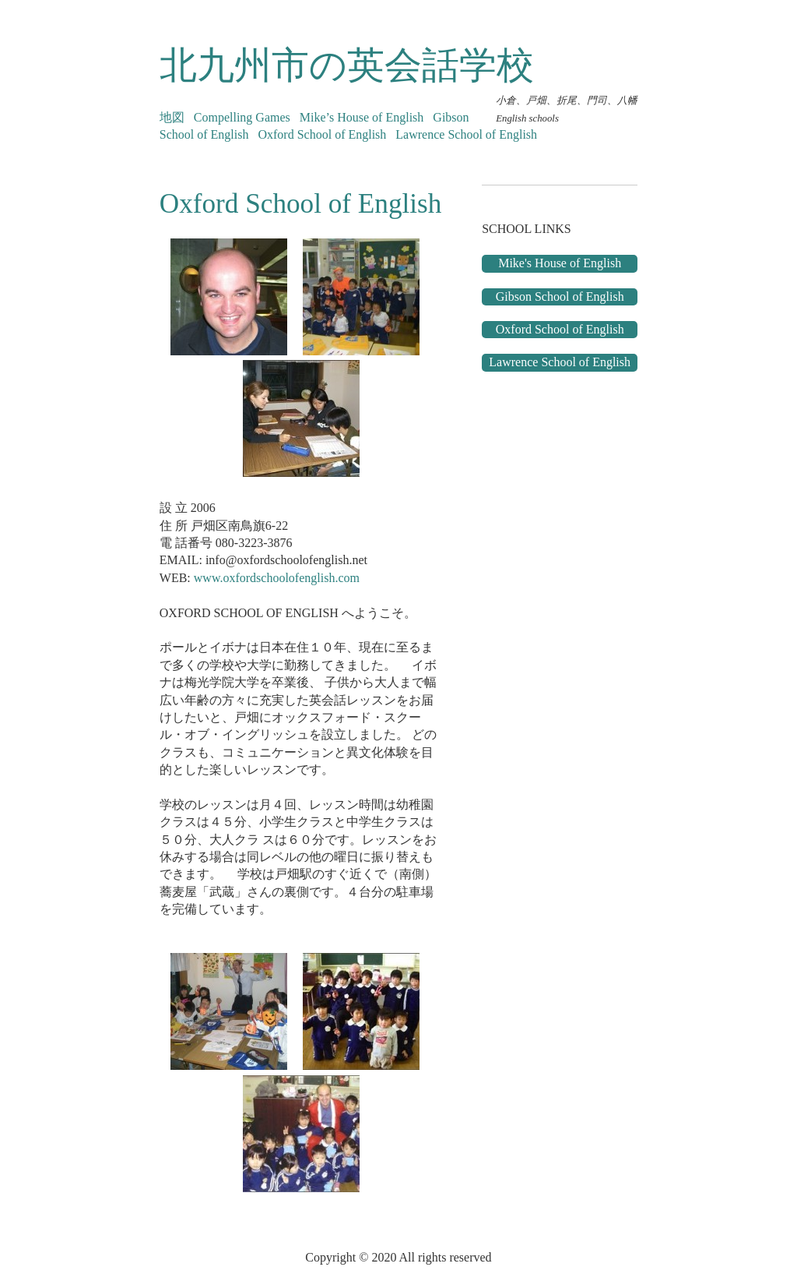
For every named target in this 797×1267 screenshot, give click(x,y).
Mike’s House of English (362, 117)
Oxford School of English (322, 134)
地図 (172, 117)
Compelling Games (242, 117)
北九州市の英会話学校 (347, 65)
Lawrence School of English (466, 134)
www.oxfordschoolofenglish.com (277, 577)
